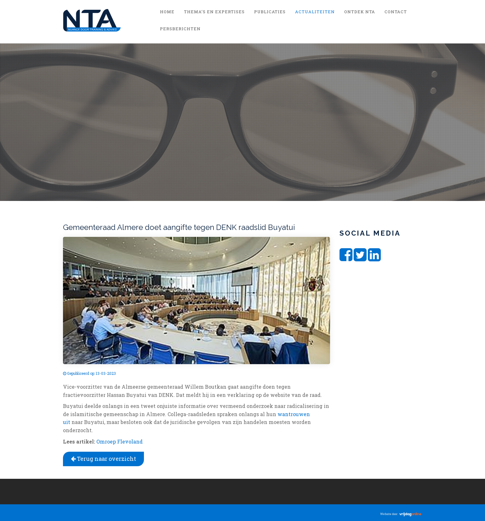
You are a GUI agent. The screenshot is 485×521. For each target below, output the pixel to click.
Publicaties (270, 11)
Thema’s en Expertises (214, 11)
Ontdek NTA (359, 11)
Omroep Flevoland (119, 441)
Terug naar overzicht (103, 458)
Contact (396, 11)
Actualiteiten (315, 11)
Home (167, 11)
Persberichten (180, 28)
